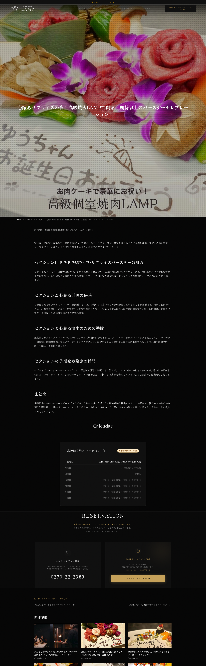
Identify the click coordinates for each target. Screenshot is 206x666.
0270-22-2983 (68, 577)
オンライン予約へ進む (138, 578)
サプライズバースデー (76, 230)
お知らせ (89, 230)
